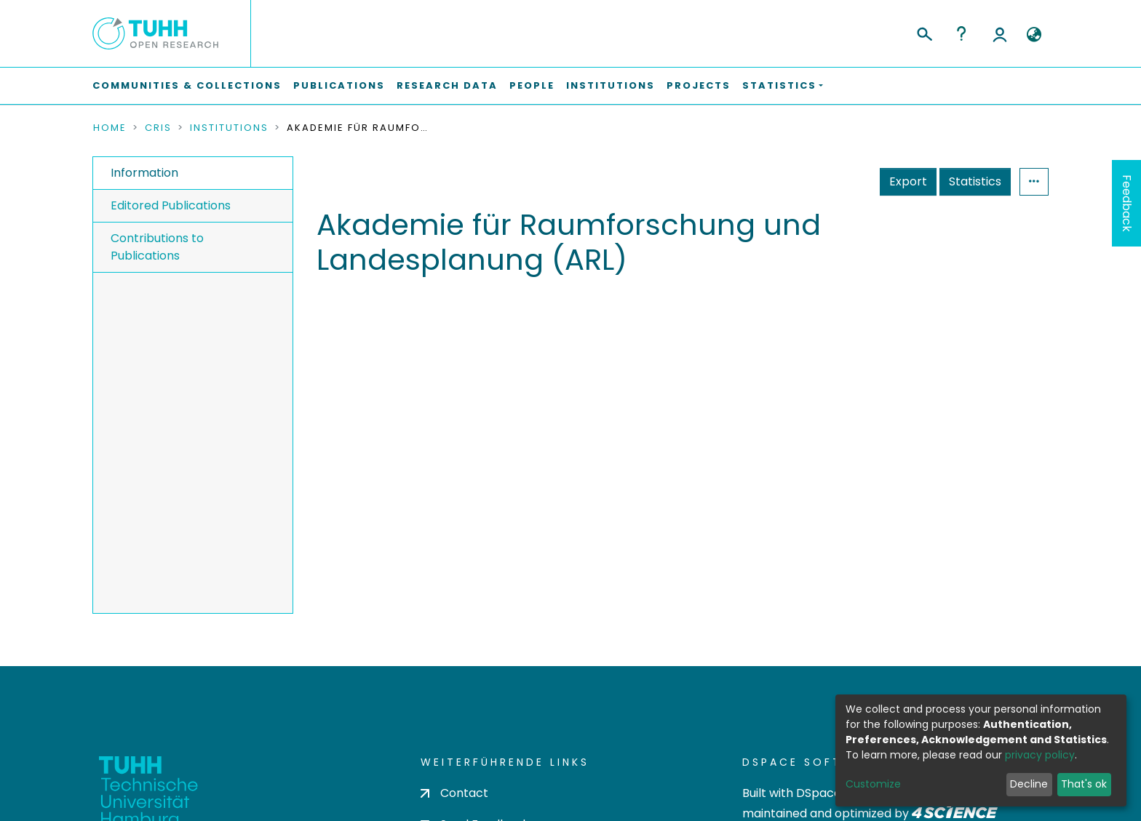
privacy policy (1040, 755)
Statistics (975, 181)
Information (144, 172)
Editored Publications (171, 205)
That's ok (1084, 784)
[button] (1034, 35)
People (531, 85)
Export (908, 181)
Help (961, 33)
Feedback (1126, 203)
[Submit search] (924, 32)
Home (110, 128)
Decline (1029, 784)
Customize (873, 784)
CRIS (158, 128)
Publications (339, 85)
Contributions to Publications (157, 247)
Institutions (610, 85)
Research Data (447, 85)
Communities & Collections (187, 85)
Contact (454, 793)
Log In (1000, 33)
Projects (699, 85)
